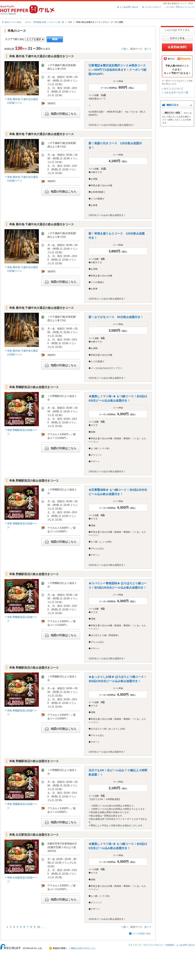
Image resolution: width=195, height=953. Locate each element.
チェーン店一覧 (57, 22)
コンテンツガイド (153, 7)
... (43, 926)
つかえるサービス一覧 (176, 92)
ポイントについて (173, 88)
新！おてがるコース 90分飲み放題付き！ (116, 317)
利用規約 (170, 945)
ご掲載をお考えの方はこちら (82, 948)
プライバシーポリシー (153, 945)
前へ (125, 48)
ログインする (177, 38)
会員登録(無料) (177, 47)
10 (38, 926)
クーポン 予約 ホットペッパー (181, 7)
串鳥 (70, 22)
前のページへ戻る (13, 22)
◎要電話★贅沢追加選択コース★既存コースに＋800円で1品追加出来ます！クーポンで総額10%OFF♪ (117, 70)
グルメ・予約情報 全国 (35, 22)
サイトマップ (135, 945)
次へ (146, 48)
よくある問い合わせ (129, 7)
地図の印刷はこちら (60, 114)
